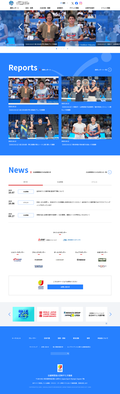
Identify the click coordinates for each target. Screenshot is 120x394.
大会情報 (60, 182)
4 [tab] (63, 48)
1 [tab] (56, 48)
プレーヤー (32, 338)
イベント (94, 182)
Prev (10, 314)
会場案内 (60, 8)
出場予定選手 (89, 8)
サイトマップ (33, 347)
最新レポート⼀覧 (101, 70)
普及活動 (76, 338)
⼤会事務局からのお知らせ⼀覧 (96, 172)
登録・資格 (61, 338)
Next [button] (100, 30)
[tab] (25, 182)
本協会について (103, 338)
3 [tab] (61, 48)
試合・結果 (29, 8)
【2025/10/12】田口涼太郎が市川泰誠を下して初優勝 (26, 110)
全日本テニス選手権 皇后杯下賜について (63, 191)
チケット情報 (74, 8)
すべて (25, 182)
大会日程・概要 (45, 8)
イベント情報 (105, 8)
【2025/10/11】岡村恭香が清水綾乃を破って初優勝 (78, 144)
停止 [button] (67, 48)
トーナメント (16, 338)
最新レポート (14, 8)
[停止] (106, 323)
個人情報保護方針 (58, 347)
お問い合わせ (65, 287)
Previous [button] (20, 30)
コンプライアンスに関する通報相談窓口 (79, 347)
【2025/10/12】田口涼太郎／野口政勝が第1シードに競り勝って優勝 (31, 144)
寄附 (88, 338)
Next (109, 314)
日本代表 (47, 338)
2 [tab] (58, 48)
